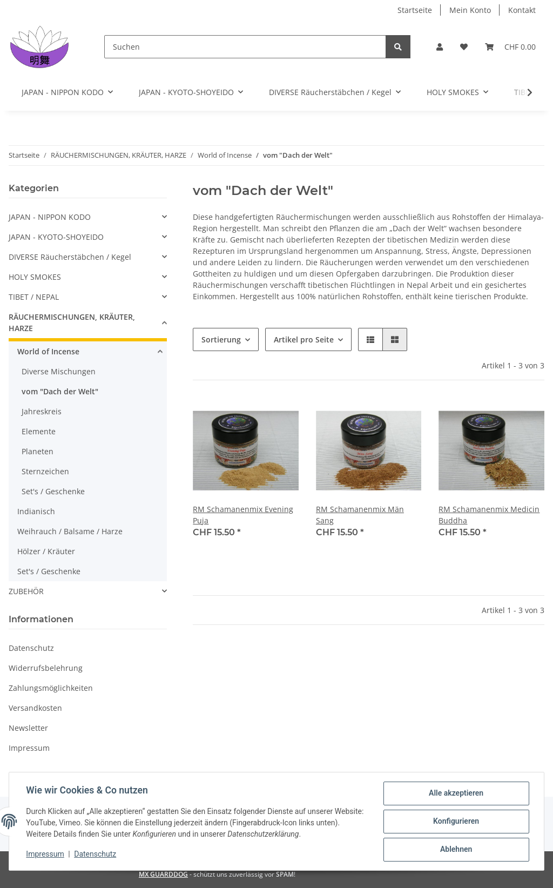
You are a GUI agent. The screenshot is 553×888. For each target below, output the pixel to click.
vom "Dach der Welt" (60, 391)
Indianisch (36, 511)
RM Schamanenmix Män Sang (360, 515)
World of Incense (48, 351)
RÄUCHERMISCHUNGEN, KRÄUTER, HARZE (72, 322)
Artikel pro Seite (304, 339)
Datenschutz (31, 648)
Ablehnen (455, 849)
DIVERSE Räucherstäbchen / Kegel (70, 257)
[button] (439, 46)
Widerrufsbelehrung (46, 668)
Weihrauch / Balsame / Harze (70, 531)
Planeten (37, 451)
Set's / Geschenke (53, 491)
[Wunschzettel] (463, 46)
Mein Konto (470, 10)
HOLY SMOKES (35, 277)
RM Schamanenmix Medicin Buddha (489, 515)
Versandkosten (35, 708)
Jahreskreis (42, 411)
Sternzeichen (45, 471)
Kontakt (522, 10)
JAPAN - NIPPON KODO (50, 217)
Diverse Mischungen (59, 371)
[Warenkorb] (510, 46)
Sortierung (221, 339)
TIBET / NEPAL (34, 297)
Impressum (29, 748)
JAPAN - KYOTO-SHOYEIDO (56, 237)
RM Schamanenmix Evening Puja (243, 515)
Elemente (39, 431)
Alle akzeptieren (455, 793)
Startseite (414, 10)
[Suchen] (245, 46)
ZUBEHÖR (26, 591)
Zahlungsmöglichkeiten (51, 688)
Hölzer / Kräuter (46, 551)
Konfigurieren (455, 821)
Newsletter (28, 728)
